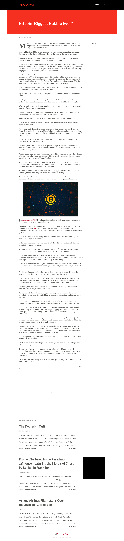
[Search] (97, 5)
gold (35, 228)
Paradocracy (26, 5)
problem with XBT (29, 220)
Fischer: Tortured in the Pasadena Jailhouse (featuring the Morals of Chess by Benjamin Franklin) (46, 463)
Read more (72, 448)
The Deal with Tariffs (33, 426)
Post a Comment (30, 448)
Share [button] (94, 44)
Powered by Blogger (62, 534)
